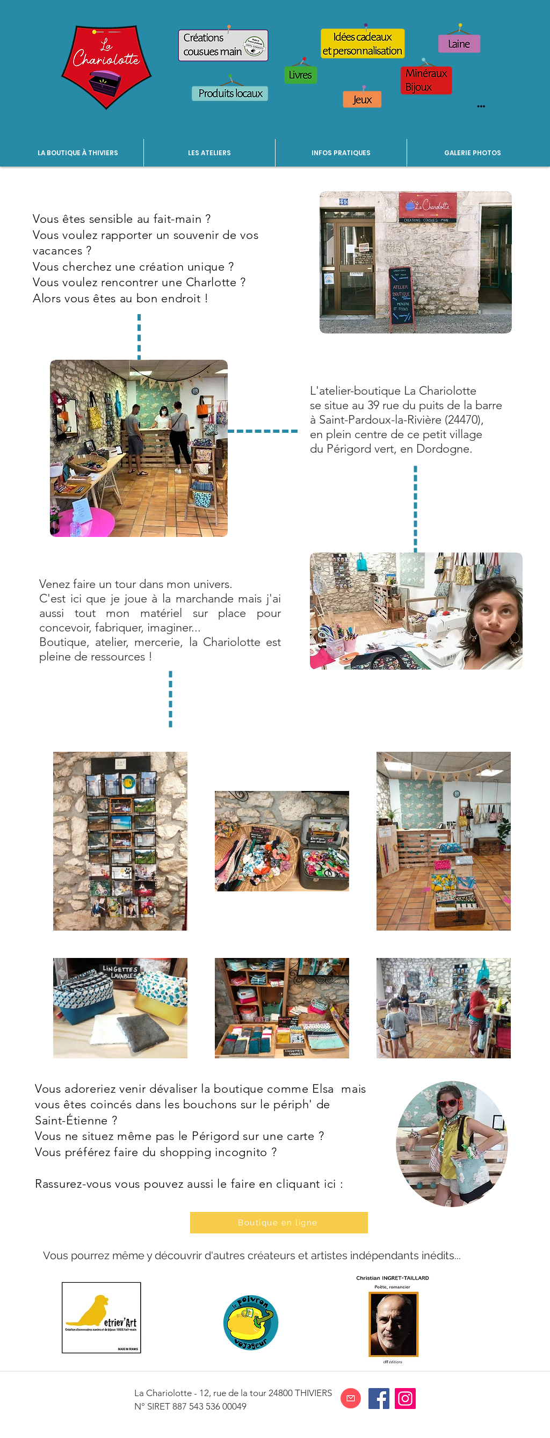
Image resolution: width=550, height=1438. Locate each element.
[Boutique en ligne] (279, 1222)
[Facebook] (378, 1398)
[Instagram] (405, 1398)
